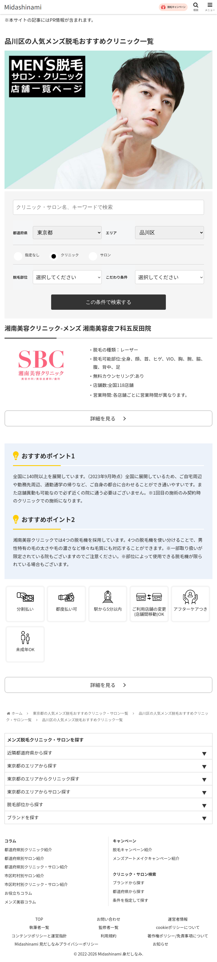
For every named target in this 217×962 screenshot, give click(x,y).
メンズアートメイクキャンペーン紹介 (146, 858)
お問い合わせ (108, 919)
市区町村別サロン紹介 (24, 875)
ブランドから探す (128, 882)
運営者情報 (178, 919)
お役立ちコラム (18, 893)
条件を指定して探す (130, 900)
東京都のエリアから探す (32, 765)
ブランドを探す (23, 817)
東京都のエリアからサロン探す (38, 791)
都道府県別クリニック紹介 (28, 849)
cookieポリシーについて (178, 927)
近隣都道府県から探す (29, 752)
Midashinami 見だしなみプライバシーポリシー (57, 944)
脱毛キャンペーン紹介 (132, 849)
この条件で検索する (108, 302)
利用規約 (108, 936)
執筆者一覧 (39, 927)
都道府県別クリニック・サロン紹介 (36, 867)
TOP (39, 919)
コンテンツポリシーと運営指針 (39, 936)
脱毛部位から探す (25, 804)
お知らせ (160, 944)
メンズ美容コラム (20, 902)
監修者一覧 (108, 927)
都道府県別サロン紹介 (24, 858)
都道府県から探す (128, 891)
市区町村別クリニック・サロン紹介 (36, 884)
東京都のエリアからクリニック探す (43, 778)
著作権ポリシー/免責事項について (177, 936)
